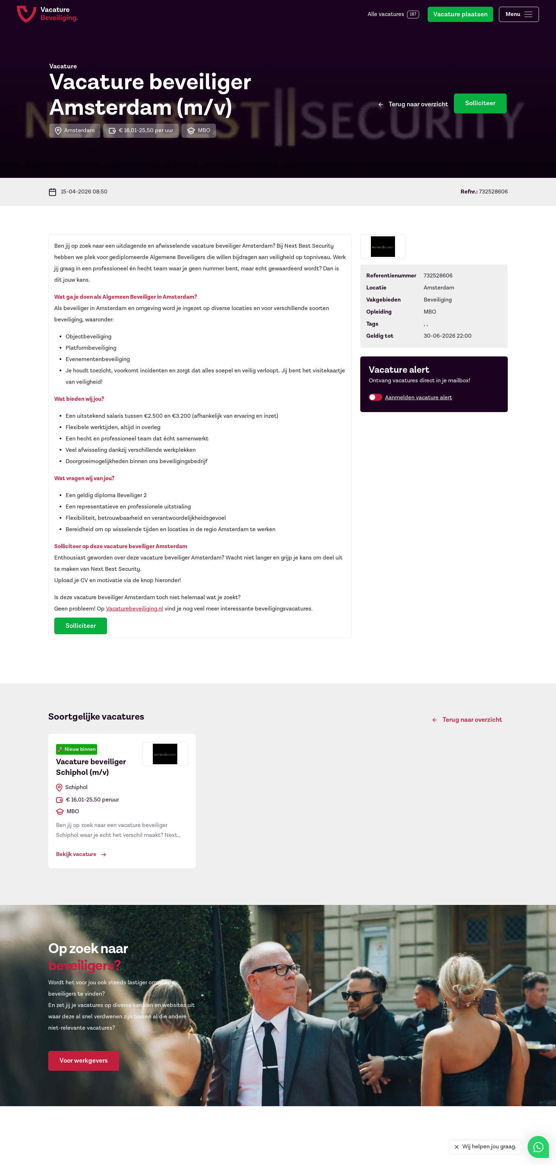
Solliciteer (480, 103)
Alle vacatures (393, 14)
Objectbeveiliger (189, 1154)
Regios (292, 1154)
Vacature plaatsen (460, 14)
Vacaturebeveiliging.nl (134, 609)
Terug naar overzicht (418, 103)
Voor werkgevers (84, 1061)
